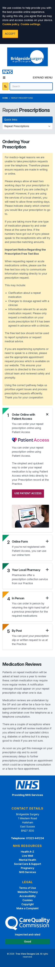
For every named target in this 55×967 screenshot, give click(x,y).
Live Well (27, 855)
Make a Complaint (27, 908)
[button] (30, 417)
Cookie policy (10, 24)
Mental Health (27, 859)
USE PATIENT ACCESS (28, 493)
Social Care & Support (27, 863)
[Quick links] (27, 126)
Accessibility (28, 896)
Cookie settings (30, 24)
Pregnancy (27, 868)
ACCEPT (10, 33)
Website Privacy (27, 892)
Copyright (27, 904)
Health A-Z (27, 851)
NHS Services (27, 872)
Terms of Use (27, 887)
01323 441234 (35, 838)
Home (5, 98)
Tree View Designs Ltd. (27, 954)
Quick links (10, 119)
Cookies (27, 900)
